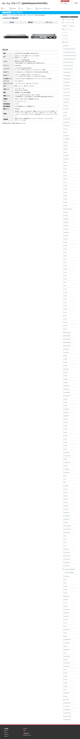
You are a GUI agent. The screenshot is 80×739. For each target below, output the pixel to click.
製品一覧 (6, 730)
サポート (30, 8)
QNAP (12, 15)
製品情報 (13, 8)
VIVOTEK (6, 734)
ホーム (4, 8)
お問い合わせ (65, 1)
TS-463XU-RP (30, 15)
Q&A (24, 730)
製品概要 (12, 22)
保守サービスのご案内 (20, 120)
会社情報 (48, 8)
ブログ (21, 8)
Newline (6, 736)
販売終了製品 (23, 15)
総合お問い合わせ (27, 735)
